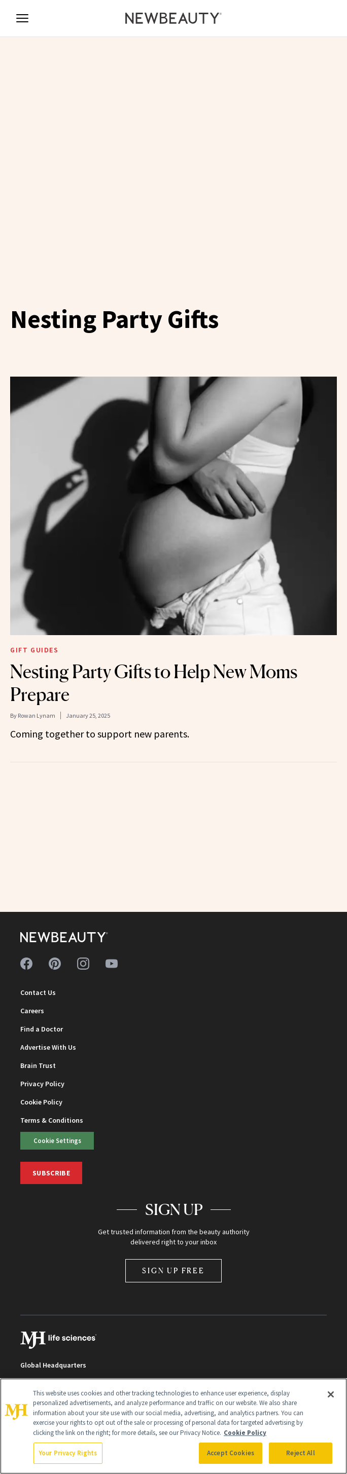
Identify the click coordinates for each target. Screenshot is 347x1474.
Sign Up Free (173, 1270)
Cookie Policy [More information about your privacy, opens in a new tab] (245, 1432)
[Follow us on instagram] (83, 963)
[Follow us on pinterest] (55, 963)
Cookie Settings (57, 1140)
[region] (173, 1426)
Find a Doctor (41, 1029)
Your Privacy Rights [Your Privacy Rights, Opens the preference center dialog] (68, 1453)
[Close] (331, 1394)
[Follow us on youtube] (112, 963)
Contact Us (38, 992)
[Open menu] (22, 18)
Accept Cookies (230, 1453)
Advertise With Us (48, 1047)
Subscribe (51, 1172)
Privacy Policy (42, 1083)
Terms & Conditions (51, 1120)
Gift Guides (34, 649)
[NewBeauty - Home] (173, 18)
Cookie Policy (41, 1102)
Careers (32, 1010)
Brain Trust (38, 1065)
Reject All (300, 1453)
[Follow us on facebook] (26, 963)
